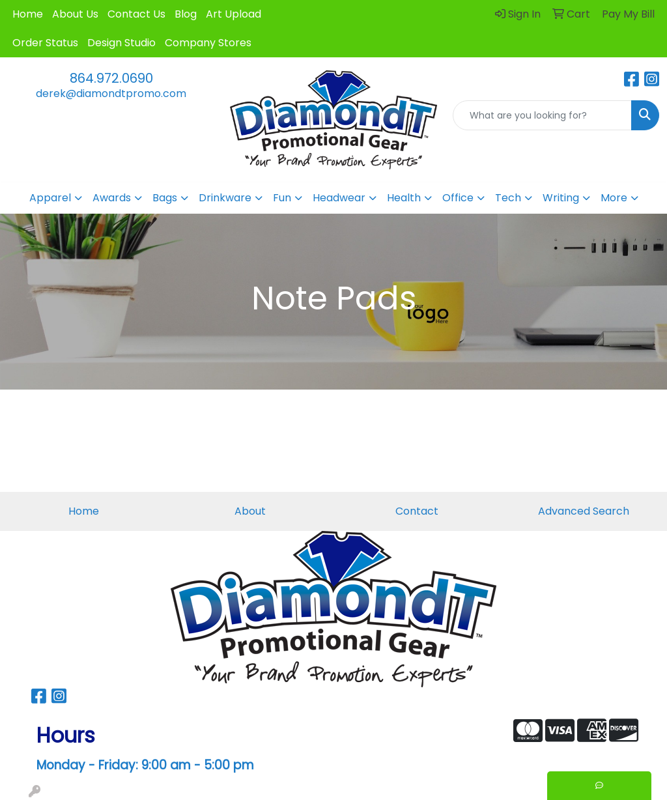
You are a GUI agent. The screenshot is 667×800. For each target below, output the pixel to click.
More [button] (614, 197)
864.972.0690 (111, 78)
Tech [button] (508, 197)
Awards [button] (111, 197)
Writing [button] (561, 197)
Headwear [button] (339, 197)
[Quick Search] (542, 115)
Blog (186, 14)
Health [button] (404, 197)
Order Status (45, 42)
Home (27, 14)
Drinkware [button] (225, 197)
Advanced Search (583, 511)
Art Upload (233, 14)
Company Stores (208, 42)
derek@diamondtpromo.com (111, 93)
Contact (416, 511)
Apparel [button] (50, 197)
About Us (75, 14)
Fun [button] (282, 197)
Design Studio (121, 42)
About (250, 511)
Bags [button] (164, 197)
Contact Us (136, 14)
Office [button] (458, 197)
